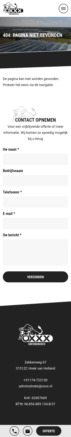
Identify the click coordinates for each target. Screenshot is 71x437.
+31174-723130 (35, 380)
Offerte (49, 431)
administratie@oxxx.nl (35, 386)
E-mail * (9, 213)
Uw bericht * (12, 235)
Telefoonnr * (12, 192)
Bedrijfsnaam (13, 170)
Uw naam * (11, 149)
